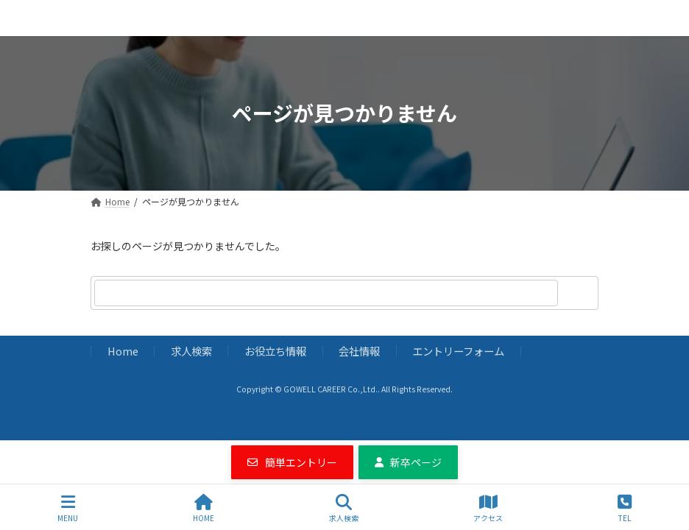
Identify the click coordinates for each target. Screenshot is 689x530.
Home (122, 350)
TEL (625, 508)
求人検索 (191, 350)
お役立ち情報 (275, 350)
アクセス (488, 508)
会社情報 (359, 350)
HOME (203, 508)
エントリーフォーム (458, 350)
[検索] (580, 293)
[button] (292, 462)
